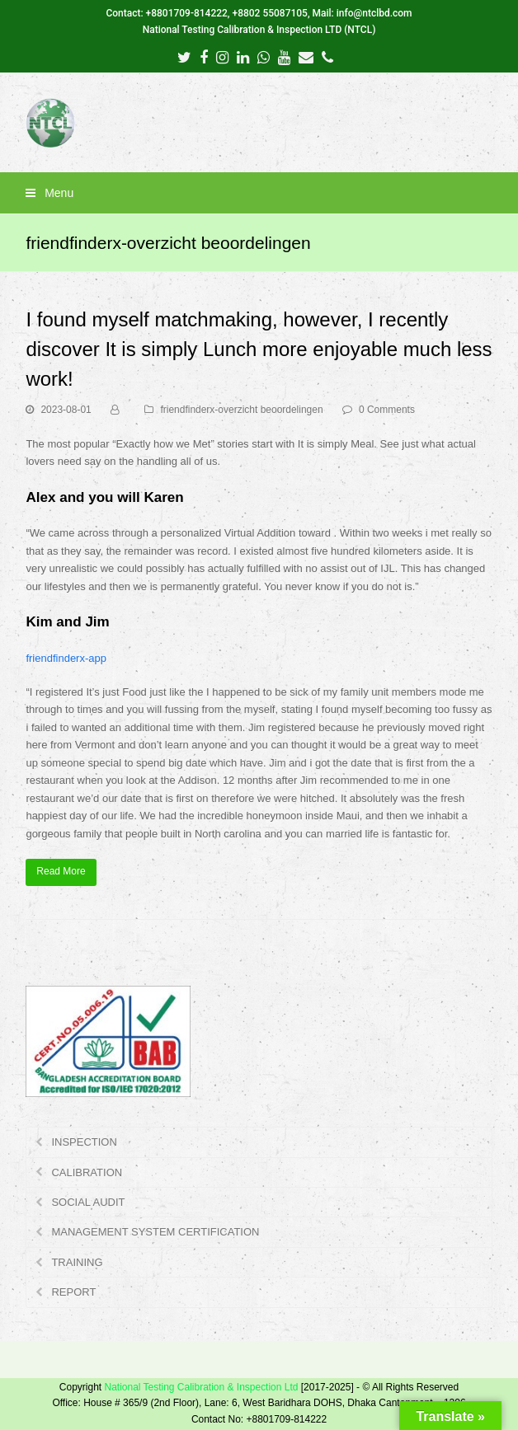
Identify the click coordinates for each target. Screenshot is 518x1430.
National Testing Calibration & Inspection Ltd (201, 1387)
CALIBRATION (86, 1172)
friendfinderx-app (66, 658)
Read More (60, 871)
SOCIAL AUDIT (88, 1202)
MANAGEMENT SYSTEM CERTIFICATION (155, 1232)
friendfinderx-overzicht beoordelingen (241, 409)
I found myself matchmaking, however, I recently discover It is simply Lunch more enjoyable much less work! (259, 349)
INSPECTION (83, 1142)
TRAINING (76, 1262)
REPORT (73, 1292)
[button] (259, 192)
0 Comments (387, 409)
